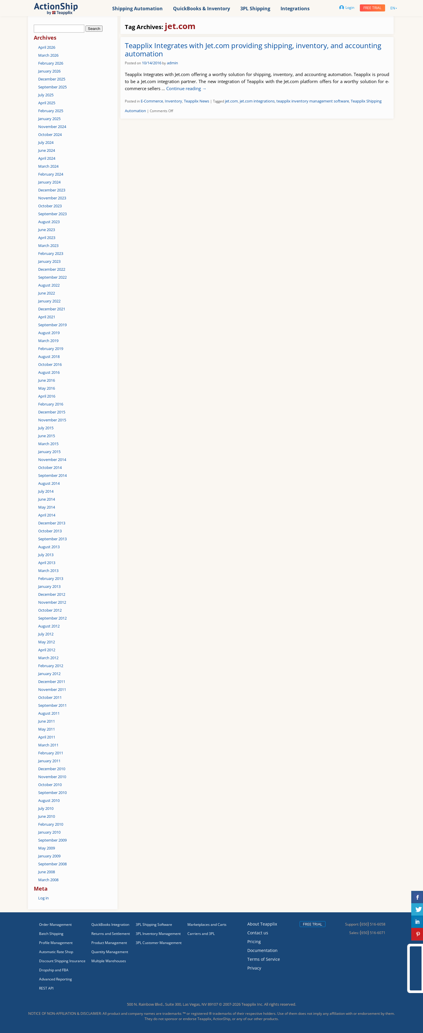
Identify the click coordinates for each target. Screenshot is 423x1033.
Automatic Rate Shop (56, 951)
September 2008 (52, 864)
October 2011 (50, 697)
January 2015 (49, 451)
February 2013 (50, 578)
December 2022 (51, 269)
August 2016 (49, 372)
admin (172, 62)
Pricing (254, 941)
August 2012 (49, 626)
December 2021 (51, 309)
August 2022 (49, 285)
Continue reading (186, 88)
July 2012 (45, 634)
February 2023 (50, 253)
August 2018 (49, 356)
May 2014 (46, 507)
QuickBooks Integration (110, 924)
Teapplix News (196, 101)
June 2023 (46, 229)
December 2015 (51, 412)
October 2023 (50, 205)
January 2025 (49, 118)
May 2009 (46, 848)
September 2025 (52, 87)
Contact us (257, 933)
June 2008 (46, 871)
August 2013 (49, 546)
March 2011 (48, 745)
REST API (46, 988)
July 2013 (45, 554)
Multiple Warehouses (108, 960)
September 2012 (52, 618)
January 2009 (49, 856)
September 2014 (52, 475)
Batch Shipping (51, 933)
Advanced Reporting (55, 979)
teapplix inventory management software (312, 101)
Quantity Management (109, 951)
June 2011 (46, 721)
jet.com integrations (257, 101)
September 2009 (52, 840)
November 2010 (52, 776)
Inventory (173, 101)
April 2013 (46, 562)
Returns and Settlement (110, 933)
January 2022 (49, 301)
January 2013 (49, 586)
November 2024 (52, 126)
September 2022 (52, 277)
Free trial (372, 7)
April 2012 (46, 649)
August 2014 (49, 483)
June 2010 (46, 816)
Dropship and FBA (53, 970)
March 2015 (48, 443)
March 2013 (48, 570)
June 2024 (46, 150)
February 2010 (50, 824)
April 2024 (46, 158)
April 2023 (46, 237)
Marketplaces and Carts (206, 924)
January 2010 (49, 832)
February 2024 (50, 174)
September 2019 (52, 324)
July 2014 (45, 491)
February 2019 (50, 348)
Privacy (254, 968)
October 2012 (50, 610)
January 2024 (49, 182)
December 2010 (51, 768)
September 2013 (52, 538)
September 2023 (52, 213)
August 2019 (49, 332)
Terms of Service (263, 959)
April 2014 (46, 515)
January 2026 (49, 71)
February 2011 (50, 753)
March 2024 (48, 166)
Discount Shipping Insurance (62, 960)
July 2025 (45, 94)
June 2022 (46, 293)
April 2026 (46, 47)
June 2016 (46, 380)
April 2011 (46, 737)
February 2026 (50, 63)
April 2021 (46, 316)
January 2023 (49, 261)
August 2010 (49, 800)
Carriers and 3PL (201, 933)
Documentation (262, 950)
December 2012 (51, 594)
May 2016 (46, 388)
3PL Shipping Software (154, 924)
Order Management (55, 924)
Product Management (109, 942)
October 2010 (50, 784)
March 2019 (48, 340)
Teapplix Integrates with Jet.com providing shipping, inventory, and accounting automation (253, 50)
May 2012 (46, 642)
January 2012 (49, 673)
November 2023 (52, 198)
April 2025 (46, 102)
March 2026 (48, 55)
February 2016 (50, 404)
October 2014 (50, 467)
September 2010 (52, 792)
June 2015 (46, 435)
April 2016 (46, 396)
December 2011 (51, 681)
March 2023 (48, 245)
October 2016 (50, 364)
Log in (43, 898)
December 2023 (51, 190)
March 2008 (48, 879)
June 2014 (46, 499)
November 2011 (52, 689)
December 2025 (51, 79)
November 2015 (52, 420)
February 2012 (50, 665)
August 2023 (49, 221)
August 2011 (49, 713)
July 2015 (45, 427)
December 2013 (51, 523)
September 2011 (52, 705)
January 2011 (49, 760)
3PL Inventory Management (158, 933)
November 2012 (52, 602)
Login (346, 7)
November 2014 (52, 459)
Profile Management (56, 942)
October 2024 (50, 134)
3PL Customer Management (159, 942)
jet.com (231, 101)
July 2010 (45, 808)
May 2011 (46, 729)
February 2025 (50, 110)
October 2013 (50, 531)
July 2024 (45, 142)
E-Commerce (152, 101)
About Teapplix (262, 924)
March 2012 (48, 657)
